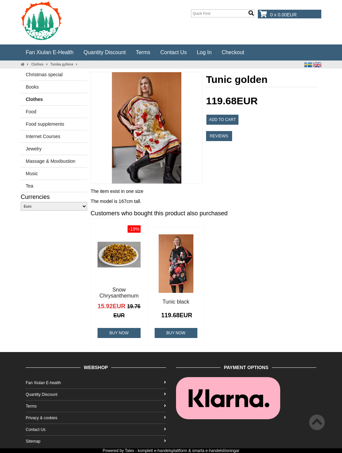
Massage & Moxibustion (50, 161)
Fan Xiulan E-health (49, 52)
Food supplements (45, 124)
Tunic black (175, 302)
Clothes (37, 64)
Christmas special (44, 74)
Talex (129, 450)
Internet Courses (43, 136)
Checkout (233, 52)
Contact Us (173, 52)
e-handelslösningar (222, 450)
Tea (29, 186)
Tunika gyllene (61, 64)
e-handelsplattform (170, 450)
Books (32, 87)
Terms (143, 52)
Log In (204, 52)
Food (31, 111)
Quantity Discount (104, 52)
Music (32, 173)
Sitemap (96, 441)
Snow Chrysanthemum (119, 293)
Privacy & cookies (96, 418)
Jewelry (33, 148)
